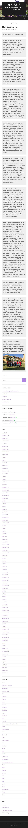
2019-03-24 (4, 29)
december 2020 (5, 544)
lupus (3, 737)
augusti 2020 (5, 555)
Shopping (4, 770)
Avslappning (4, 688)
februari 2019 (5, 604)
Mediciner (4, 745)
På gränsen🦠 (13, 417)
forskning (4, 704)
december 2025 (5, 435)
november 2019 (5, 580)
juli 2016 (4, 643)
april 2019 (4, 599)
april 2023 (4, 481)
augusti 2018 (5, 621)
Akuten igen (13, 412)
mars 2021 (4, 536)
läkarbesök (4, 734)
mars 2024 (4, 462)
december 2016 (5, 629)
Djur (3, 693)
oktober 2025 (5, 438)
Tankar (3, 786)
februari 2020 (5, 572)
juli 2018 (4, 623)
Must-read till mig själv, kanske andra (10, 391)
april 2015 (4, 664)
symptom (4, 784)
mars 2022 (4, 509)
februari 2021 (5, 539)
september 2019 (5, 585)
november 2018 (5, 613)
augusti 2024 (5, 454)
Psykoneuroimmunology (7, 762)
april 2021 (4, 533)
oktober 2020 (5, 550)
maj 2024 (4, 460)
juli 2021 (4, 525)
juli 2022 (4, 501)
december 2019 (5, 577)
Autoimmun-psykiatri (7, 685)
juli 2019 (4, 591)
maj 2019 (4, 596)
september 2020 (5, 552)
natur (3, 751)
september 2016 (5, 637)
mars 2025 (4, 443)
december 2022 (5, 487)
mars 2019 (4, 602)
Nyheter (4, 753)
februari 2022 (5, 512)
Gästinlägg (4, 710)
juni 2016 (4, 645)
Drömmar (4, 696)
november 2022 (5, 490)
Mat (3, 743)
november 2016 (5, 632)
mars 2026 (4, 432)
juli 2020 (4, 558)
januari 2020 (5, 574)
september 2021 (5, 522)
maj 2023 (4, 479)
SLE (3, 775)
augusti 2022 (5, 498)
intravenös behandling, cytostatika (9, 723)
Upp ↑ (17, 825)
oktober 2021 (5, 520)
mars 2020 (4, 569)
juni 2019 (4, 593)
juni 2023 (4, 476)
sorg (3, 781)
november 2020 (5, 547)
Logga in (4, 804)
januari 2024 (5, 468)
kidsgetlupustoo (5, 729)
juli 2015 (4, 656)
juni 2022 (4, 503)
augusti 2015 (5, 653)
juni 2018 (4, 626)
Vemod (3, 794)
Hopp (3, 713)
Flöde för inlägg (5, 807)
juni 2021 (4, 528)
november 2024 (5, 451)
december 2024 (5, 449)
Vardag (3, 792)
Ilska (3, 718)
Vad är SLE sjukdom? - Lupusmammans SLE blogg (14, 6)
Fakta (3, 702)
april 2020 (4, 566)
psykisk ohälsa (5, 759)
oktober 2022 (5, 492)
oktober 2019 (5, 582)
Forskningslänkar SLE (6, 399)
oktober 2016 (5, 634)
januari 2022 (5, 514)
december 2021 (5, 517)
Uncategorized (5, 789)
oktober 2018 (5, 615)
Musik (3, 748)
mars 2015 (4, 667)
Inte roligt (4, 721)
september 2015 (5, 651)
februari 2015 (5, 670)
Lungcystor (4, 393)
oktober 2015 (5, 648)
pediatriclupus (5, 756)
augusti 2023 (5, 473)
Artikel (3, 682)
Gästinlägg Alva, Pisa (10, 27)
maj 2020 (4, 563)
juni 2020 (4, 561)
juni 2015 (4, 659)
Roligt (3, 767)
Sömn (3, 778)
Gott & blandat (5, 402)
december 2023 (5, 471)
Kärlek (3, 726)
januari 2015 (5, 673)
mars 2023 (4, 484)
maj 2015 (4, 662)
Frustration (4, 707)
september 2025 (5, 441)
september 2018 (5, 618)
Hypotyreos (4, 715)
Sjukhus (3, 773)
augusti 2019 (5, 588)
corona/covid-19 (5, 691)
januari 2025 (5, 446)
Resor (3, 764)
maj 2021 (4, 531)
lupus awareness (5, 740)
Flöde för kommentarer (7, 810)
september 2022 (5, 495)
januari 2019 (5, 607)
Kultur (3, 732)
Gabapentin (4, 396)
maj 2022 (4, 506)
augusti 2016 (5, 640)
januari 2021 (5, 542)
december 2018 (5, 610)
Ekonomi (4, 699)
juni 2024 (4, 457)
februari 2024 (5, 465)
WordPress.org (5, 813)
